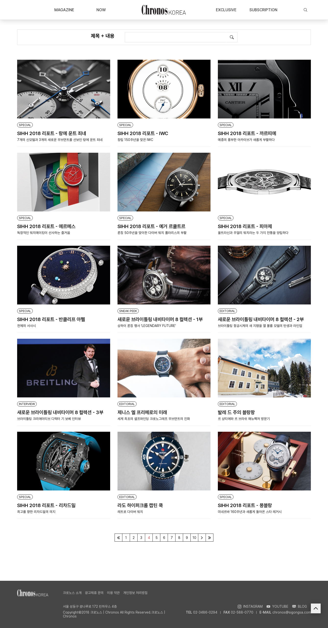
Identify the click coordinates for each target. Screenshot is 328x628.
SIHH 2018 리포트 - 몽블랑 (245, 505)
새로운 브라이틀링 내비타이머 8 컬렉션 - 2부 (261, 319)
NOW (101, 10)
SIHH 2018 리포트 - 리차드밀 (46, 505)
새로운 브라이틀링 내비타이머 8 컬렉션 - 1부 (160, 319)
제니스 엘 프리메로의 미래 (142, 412)
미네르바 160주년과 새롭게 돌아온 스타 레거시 (249, 512)
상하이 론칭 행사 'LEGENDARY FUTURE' (146, 326)
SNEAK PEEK (128, 311)
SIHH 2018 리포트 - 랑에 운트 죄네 (51, 133)
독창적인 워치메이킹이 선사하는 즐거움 (43, 233)
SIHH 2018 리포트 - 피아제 (245, 226)
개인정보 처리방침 (135, 593)
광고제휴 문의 (94, 593)
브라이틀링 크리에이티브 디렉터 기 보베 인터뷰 (49, 419)
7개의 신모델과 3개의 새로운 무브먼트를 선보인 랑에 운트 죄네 (60, 140)
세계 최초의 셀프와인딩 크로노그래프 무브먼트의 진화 (153, 419)
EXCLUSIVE (226, 10)
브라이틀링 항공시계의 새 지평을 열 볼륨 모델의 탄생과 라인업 (260, 326)
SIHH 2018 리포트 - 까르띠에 (247, 133)
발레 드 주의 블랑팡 (236, 412)
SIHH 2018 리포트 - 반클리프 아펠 (51, 319)
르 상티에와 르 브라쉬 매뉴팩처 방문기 (244, 419)
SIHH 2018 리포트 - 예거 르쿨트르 (151, 226)
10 (194, 538)
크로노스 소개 (72, 593)
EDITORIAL (227, 311)
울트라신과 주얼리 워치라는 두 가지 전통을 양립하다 (253, 233)
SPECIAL (25, 125)
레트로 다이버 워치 (130, 512)
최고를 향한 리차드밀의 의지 (36, 512)
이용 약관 (113, 593)
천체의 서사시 (26, 326)
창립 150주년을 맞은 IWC (135, 140)
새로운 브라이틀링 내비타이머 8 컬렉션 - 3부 (60, 412)
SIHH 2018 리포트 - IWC (142, 133)
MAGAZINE (64, 10)
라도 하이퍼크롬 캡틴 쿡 (140, 505)
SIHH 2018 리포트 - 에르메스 (46, 226)
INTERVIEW (27, 404)
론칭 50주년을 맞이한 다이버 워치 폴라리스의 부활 (152, 233)
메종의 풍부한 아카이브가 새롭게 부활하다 (246, 140)
